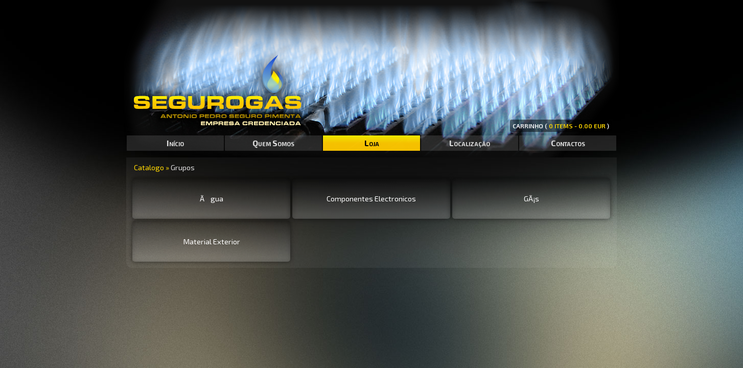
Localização (469, 143)
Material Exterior (211, 241)
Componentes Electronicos (371, 198)
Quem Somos (273, 143)
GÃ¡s (531, 198)
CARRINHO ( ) (561, 125)
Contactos (568, 143)
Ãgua (211, 198)
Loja (371, 143)
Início (175, 143)
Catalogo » (152, 167)
